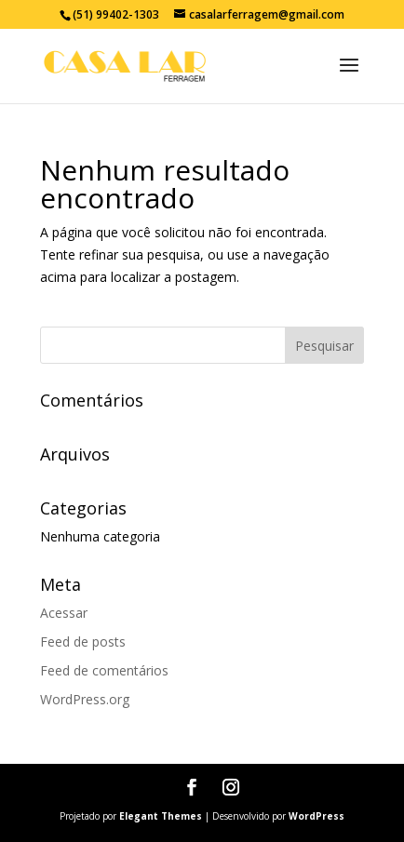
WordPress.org (84, 699)
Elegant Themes (160, 815)
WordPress (316, 815)
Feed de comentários (104, 670)
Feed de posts (83, 641)
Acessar (64, 612)
